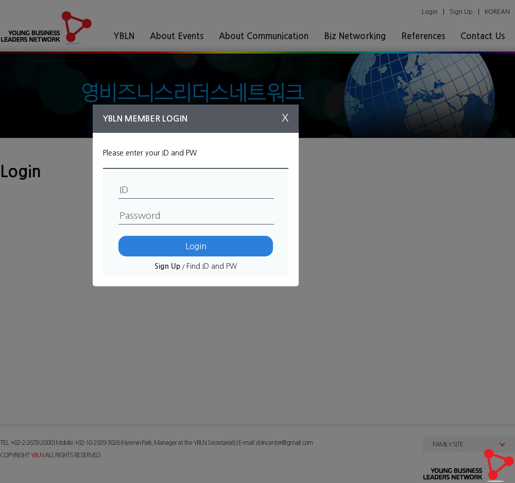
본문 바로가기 (0, 0)
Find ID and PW (211, 266)
